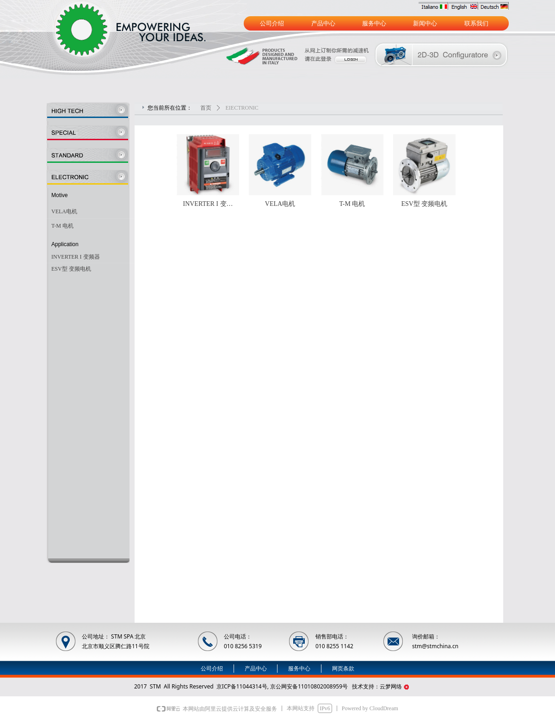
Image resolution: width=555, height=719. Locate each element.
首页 (205, 108)
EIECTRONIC (242, 108)
